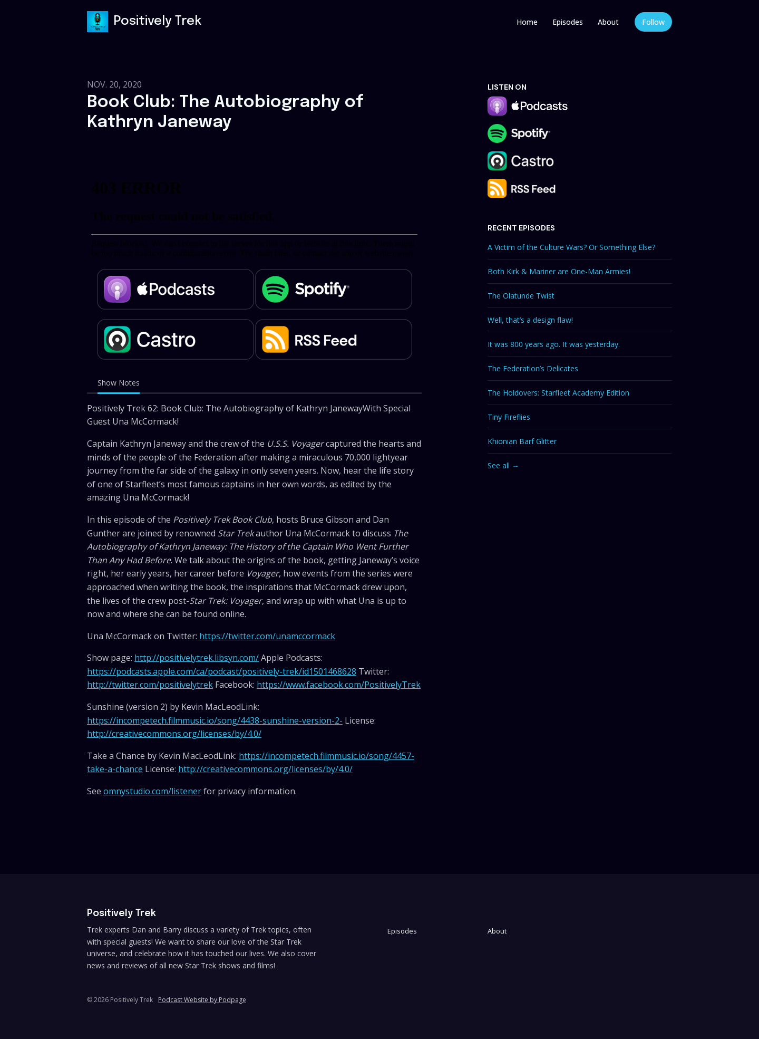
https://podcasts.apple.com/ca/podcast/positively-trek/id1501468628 (221, 671)
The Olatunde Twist (521, 296)
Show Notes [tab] (119, 383)
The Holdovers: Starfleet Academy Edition (558, 393)
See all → (503, 465)
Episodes (567, 22)
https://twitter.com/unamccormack (267, 636)
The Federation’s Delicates (533, 368)
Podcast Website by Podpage (202, 999)
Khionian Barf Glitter (522, 441)
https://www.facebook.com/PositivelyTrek (339, 684)
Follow (653, 22)
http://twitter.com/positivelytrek (150, 684)
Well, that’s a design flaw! (530, 320)
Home (527, 22)
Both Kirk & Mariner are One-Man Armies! (559, 271)
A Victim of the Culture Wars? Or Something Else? (571, 247)
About (608, 22)
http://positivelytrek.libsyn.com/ (196, 657)
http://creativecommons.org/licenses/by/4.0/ (174, 733)
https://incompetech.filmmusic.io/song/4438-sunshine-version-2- (215, 720)
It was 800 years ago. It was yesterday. (554, 344)
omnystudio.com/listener (152, 791)
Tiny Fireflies (509, 417)
